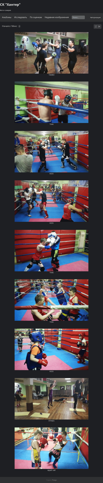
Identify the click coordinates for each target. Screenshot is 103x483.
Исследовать (20, 17)
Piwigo (54, 480)
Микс (14, 26)
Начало (6, 26)
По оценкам (36, 17)
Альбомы (6, 17)
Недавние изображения (57, 17)
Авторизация (95, 17)
